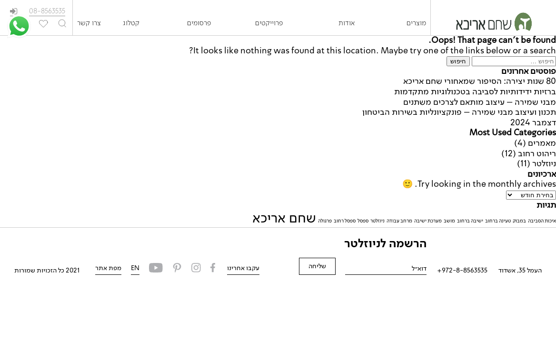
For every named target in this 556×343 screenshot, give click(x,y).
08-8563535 (47, 11)
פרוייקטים (269, 23)
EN (135, 268)
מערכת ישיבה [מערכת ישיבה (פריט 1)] (428, 221)
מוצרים (416, 23)
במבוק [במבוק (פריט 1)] (519, 221)
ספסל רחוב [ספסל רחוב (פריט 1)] (345, 221)
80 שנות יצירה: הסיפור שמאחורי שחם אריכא (479, 81)
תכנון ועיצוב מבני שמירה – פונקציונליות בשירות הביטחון (459, 112)
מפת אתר (108, 268)
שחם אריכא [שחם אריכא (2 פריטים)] (284, 219)
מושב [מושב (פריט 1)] (449, 221)
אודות (346, 23)
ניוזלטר (544, 164)
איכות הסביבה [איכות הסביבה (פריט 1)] (542, 221)
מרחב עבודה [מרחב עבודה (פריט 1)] (399, 221)
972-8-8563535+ (462, 270)
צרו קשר (89, 23)
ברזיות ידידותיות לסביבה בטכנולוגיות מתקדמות (475, 92)
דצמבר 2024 (533, 123)
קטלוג (131, 23)
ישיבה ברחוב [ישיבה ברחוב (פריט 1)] (470, 221)
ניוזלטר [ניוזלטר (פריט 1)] (377, 221)
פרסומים (199, 23)
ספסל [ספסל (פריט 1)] (362, 221)
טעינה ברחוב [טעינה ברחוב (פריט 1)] (498, 221)
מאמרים (542, 143)
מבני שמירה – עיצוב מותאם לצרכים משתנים (479, 102)
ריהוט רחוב (537, 154)
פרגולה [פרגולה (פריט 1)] (325, 221)
